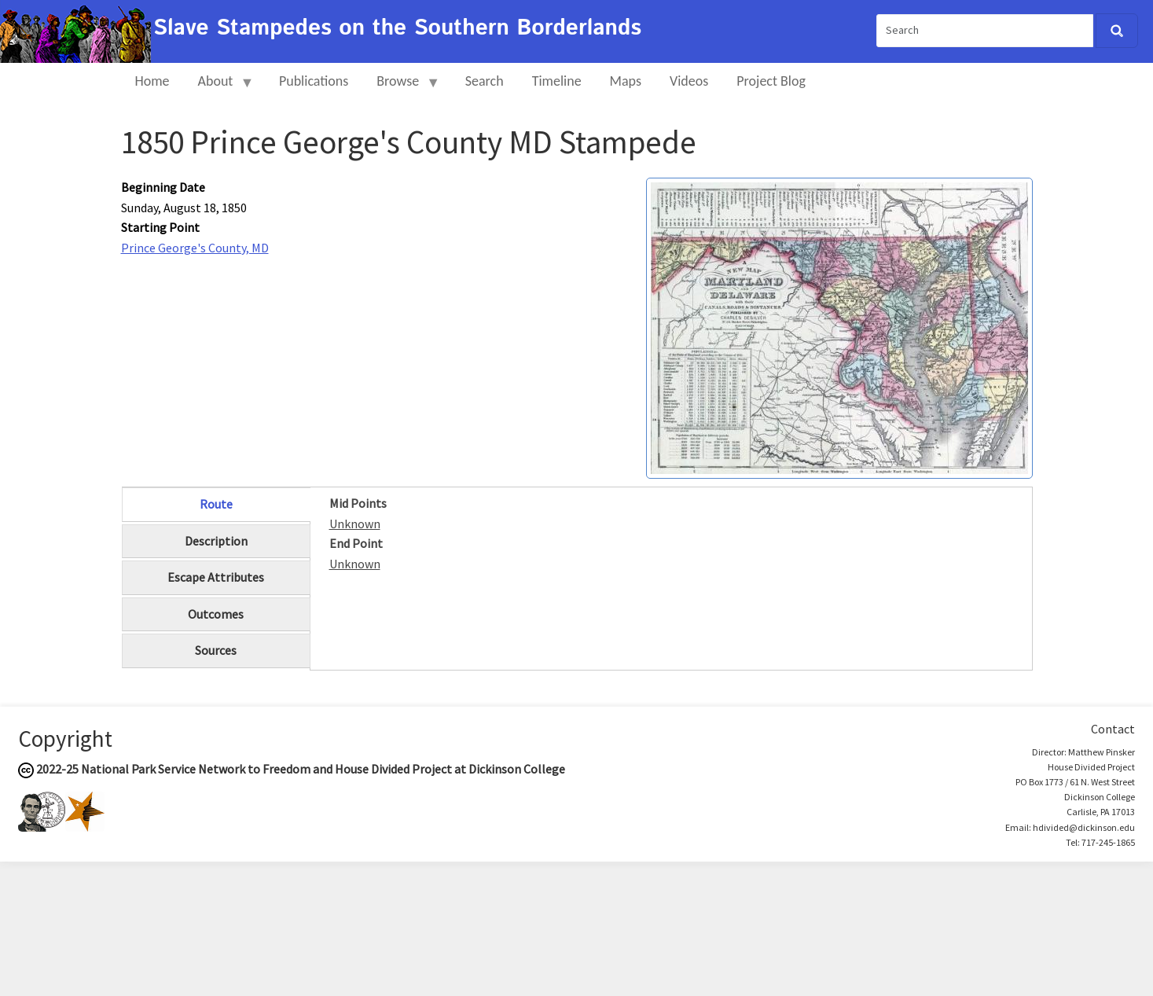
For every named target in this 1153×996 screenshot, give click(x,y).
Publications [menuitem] (313, 81)
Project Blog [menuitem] (771, 81)
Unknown (354, 523)
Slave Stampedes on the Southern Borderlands (397, 28)
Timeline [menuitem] (557, 81)
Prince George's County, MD (195, 247)
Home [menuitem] (152, 81)
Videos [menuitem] (689, 81)
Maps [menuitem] (625, 81)
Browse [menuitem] (401, 87)
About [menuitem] (219, 87)
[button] (839, 326)
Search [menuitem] (484, 81)
